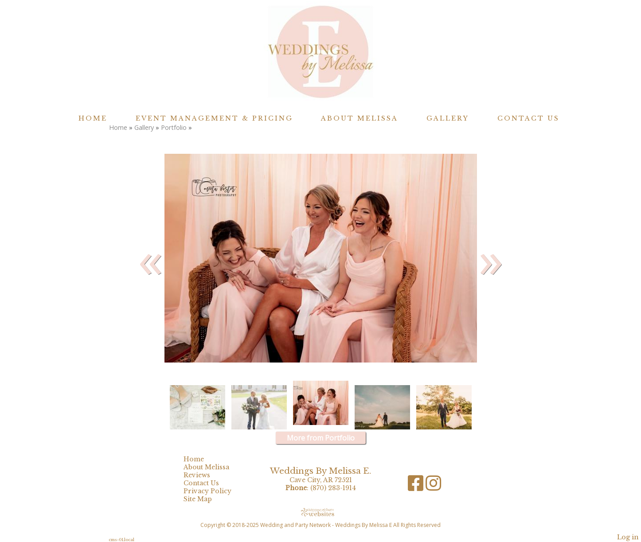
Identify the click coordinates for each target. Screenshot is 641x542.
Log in (628, 537)
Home (92, 118)
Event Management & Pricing (214, 118)
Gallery (447, 118)
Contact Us (528, 118)
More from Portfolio (321, 438)
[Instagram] (433, 486)
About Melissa (359, 118)
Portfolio (174, 127)
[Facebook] (417, 486)
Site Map (204, 499)
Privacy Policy (214, 491)
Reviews (203, 475)
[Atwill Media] (320, 512)
